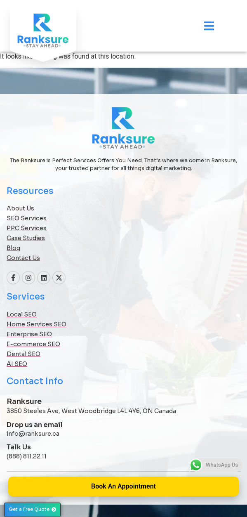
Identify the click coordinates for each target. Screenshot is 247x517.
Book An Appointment (123, 486)
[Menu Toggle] (209, 25)
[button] (32, 510)
